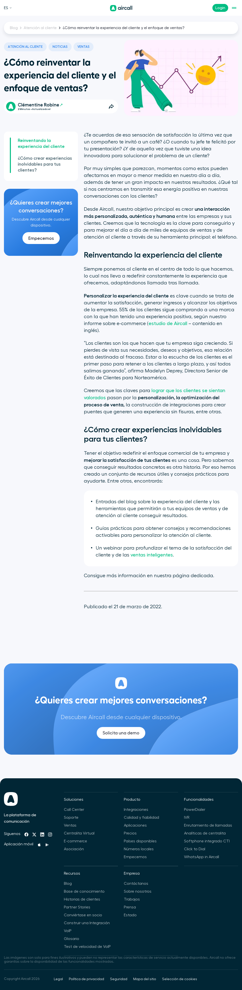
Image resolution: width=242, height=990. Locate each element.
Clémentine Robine (40, 105)
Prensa (130, 907)
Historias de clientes (82, 899)
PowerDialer (194, 810)
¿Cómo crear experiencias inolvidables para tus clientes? (45, 164)
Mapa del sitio (144, 979)
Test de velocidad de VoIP (87, 947)
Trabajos (132, 899)
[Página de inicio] (121, 8)
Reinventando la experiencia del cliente (41, 143)
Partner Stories (77, 907)
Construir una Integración (87, 923)
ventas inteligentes (151, 555)
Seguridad (118, 979)
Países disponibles (140, 841)
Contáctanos (136, 884)
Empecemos (41, 238)
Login (220, 8)
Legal (58, 979)
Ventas (83, 46)
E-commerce (75, 841)
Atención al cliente (40, 28)
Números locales (139, 849)
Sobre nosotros (137, 891)
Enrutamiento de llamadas (208, 825)
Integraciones (136, 810)
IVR (186, 817)
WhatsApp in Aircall (201, 857)
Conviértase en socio (83, 915)
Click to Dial (194, 849)
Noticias (60, 46)
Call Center (74, 810)
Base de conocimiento (84, 891)
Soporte (71, 817)
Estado (130, 915)
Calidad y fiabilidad (141, 817)
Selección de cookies (179, 979)
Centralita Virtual (79, 833)
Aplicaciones (135, 825)
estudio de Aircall (168, 323)
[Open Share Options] (111, 106)
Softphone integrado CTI (207, 841)
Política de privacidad (86, 979)
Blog (14, 28)
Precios (130, 833)
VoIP (68, 931)
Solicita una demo (121, 739)
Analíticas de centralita (205, 833)
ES (8, 8)
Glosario (71, 939)
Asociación (74, 849)
